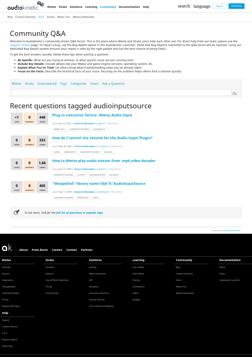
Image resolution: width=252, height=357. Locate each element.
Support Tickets (20, 45)
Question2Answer (231, 230)
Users (94, 83)
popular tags (94, 212)
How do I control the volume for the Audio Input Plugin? (102, 137)
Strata (63, 7)
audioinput (99, 129)
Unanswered (47, 83)
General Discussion (84, 123)
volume (108, 152)
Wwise (51, 7)
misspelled (83, 197)
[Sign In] (219, 6)
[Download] (237, 6)
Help (146, 7)
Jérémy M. (104, 191)
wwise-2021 (59, 129)
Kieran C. (103, 168)
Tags (63, 83)
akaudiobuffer (97, 174)
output (81, 174)
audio (57, 152)
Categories (78, 83)
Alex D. (101, 123)
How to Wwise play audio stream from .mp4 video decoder (104, 160)
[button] (184, 6)
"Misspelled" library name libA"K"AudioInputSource (98, 183)
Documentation (129, 7)
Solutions (76, 7)
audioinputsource (79, 129)
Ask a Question (113, 83)
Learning (91, 7)
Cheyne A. (104, 146)
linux (95, 197)
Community (108, 7)
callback (113, 174)
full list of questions (69, 212)
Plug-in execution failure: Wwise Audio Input (92, 115)
